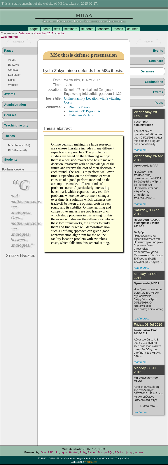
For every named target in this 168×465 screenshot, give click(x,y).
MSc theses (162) (19, 145)
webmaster (90, 461)
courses (132, 29)
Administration (15, 104)
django (129, 452)
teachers (103, 29)
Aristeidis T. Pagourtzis (84, 111)
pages (34, 29)
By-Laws (13, 64)
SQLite (119, 452)
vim (57, 452)
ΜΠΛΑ (84, 15)
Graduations (154, 82)
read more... (141, 150)
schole (139, 452)
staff (57, 29)
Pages (8, 50)
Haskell (73, 452)
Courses (10, 115)
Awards (9, 94)
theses (118, 29)
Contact (13, 69)
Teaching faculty (16, 125)
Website (13, 84)
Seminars (156, 61)
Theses (9, 136)
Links (11, 79)
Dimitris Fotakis (80, 107)
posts (46, 29)
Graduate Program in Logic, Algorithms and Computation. (84, 21)
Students (10, 159)
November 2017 (43, 33)
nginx (64, 452)
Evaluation (14, 74)
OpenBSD (47, 452)
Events (158, 50)
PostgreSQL (105, 452)
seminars (70, 29)
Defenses (24, 33)
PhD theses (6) (17, 150)
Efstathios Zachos (81, 115)
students (87, 29)
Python (92, 452)
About (11, 59)
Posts (159, 102)
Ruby (83, 452)
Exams (158, 92)
